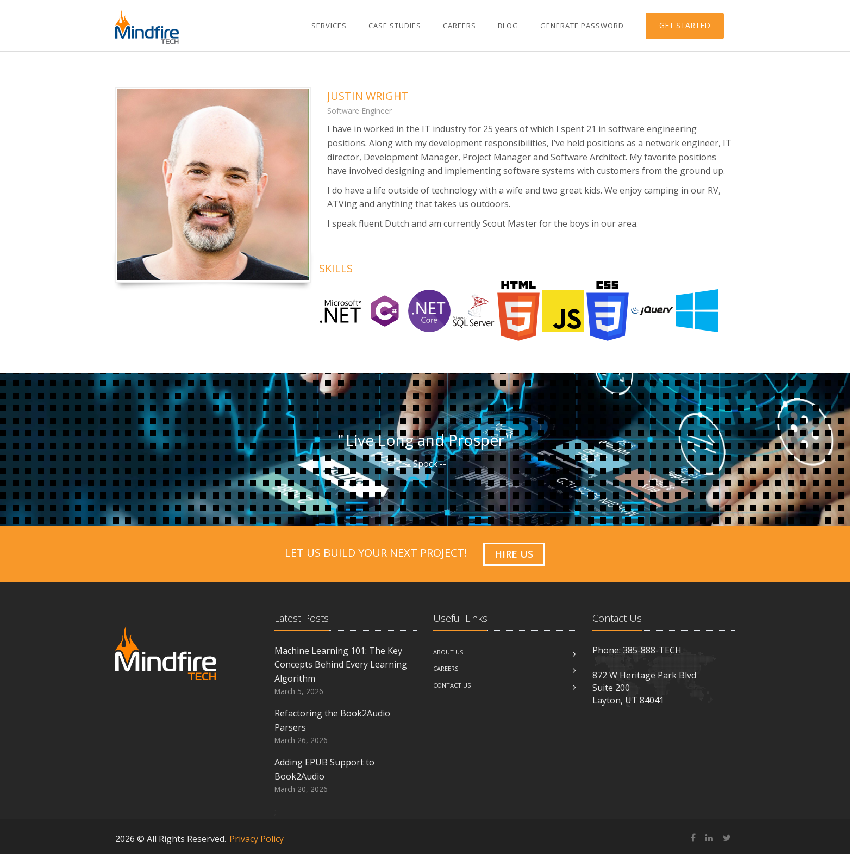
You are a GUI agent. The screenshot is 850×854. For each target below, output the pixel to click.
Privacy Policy (256, 839)
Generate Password (582, 25)
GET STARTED (684, 25)
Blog (508, 25)
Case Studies (394, 25)
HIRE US (514, 553)
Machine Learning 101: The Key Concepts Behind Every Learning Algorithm (340, 664)
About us (448, 652)
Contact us (452, 685)
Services (329, 25)
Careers (459, 25)
